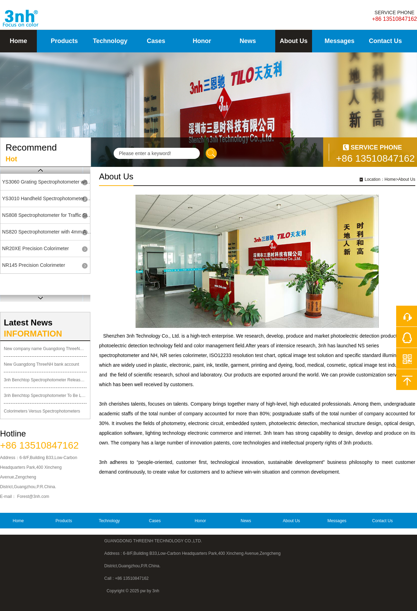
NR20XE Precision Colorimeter (35, 248)
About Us (294, 40)
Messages (339, 40)
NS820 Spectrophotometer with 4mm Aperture (47, 232)
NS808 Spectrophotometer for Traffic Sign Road (47, 215)
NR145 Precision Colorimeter (33, 265)
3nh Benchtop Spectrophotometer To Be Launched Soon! (45, 395)
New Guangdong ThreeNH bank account (41, 364)
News (247, 40)
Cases (156, 40)
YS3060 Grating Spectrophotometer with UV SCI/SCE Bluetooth (47, 182)
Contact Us (385, 40)
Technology (110, 40)
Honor (202, 40)
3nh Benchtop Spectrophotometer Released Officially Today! (45, 379)
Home (18, 40)
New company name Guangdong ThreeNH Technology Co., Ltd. (45, 348)
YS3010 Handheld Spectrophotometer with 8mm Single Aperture (47, 198)
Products (64, 40)
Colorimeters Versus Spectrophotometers (42, 411)
